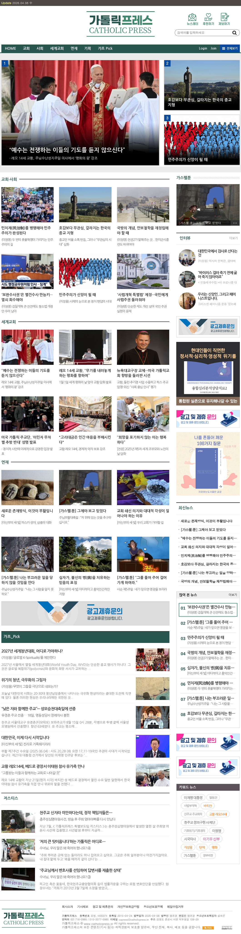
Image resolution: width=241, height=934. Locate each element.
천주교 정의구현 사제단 (199, 822)
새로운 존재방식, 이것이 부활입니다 (206, 521)
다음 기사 (237, 223)
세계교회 (57, 48)
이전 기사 (233, 223)
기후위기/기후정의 (194, 830)
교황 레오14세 (218, 814)
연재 (74, 48)
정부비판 (208, 855)
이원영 (216, 830)
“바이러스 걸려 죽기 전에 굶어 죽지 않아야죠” (217, 275)
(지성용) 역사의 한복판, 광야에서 (217, 260)
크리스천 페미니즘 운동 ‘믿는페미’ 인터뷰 (217, 304)
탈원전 (213, 797)
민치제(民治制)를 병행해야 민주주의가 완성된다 (209, 555)
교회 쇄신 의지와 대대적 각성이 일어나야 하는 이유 (209, 546)
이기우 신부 (211, 839)
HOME (10, 48)
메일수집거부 (175, 906)
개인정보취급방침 (128, 906)
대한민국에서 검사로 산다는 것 (217, 253)
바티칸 (208, 806)
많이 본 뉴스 (188, 595)
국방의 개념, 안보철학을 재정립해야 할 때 (209, 581)
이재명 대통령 (193, 797)
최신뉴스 (186, 508)
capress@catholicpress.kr (134, 919)
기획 (87, 48)
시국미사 (190, 839)
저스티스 (11, 798)
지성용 (188, 847)
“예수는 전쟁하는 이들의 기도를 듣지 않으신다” (209, 538)
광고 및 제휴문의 (102, 906)
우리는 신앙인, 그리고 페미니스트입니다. (217, 296)
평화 (214, 847)
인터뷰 (185, 238)
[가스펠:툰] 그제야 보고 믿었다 (203, 529)
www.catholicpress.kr (98, 923)
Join (213, 48)
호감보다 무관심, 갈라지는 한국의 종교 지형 (209, 564)
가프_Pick (12, 637)
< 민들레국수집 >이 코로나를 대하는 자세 (217, 282)
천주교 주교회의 (193, 814)
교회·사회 (9, 179)
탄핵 (202, 847)
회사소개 (67, 906)
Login (203, 48)
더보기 (233, 238)
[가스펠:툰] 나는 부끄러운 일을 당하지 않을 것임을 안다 (209, 572)
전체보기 (232, 48)
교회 (26, 48)
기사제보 (82, 906)
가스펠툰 (183, 178)
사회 (40, 48)
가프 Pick (105, 48)
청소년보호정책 (153, 906)
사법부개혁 (190, 805)
